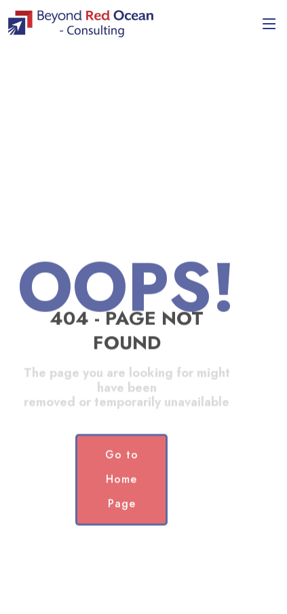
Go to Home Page (121, 485)
